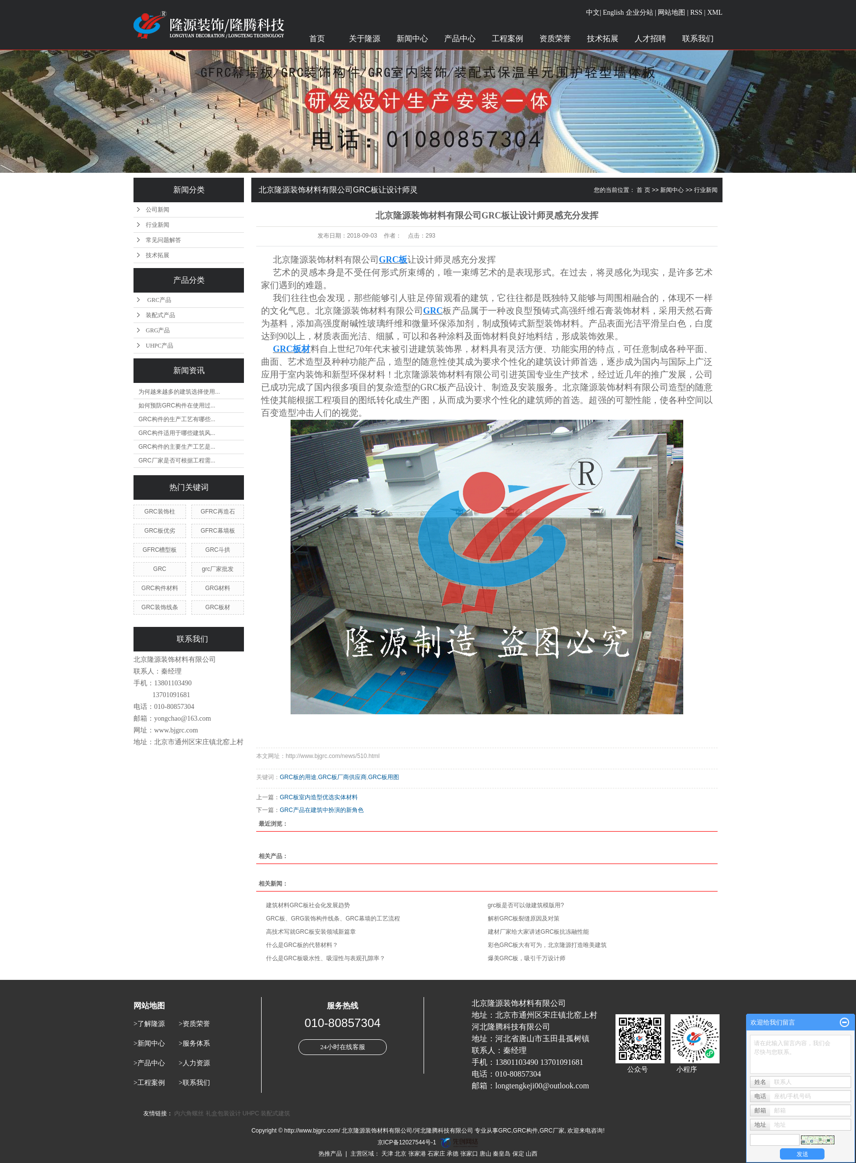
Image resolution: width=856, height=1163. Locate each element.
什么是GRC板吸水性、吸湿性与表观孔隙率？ (325, 958)
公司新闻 (157, 209)
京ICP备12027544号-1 (406, 1142)
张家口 (469, 1153)
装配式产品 (160, 315)
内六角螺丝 (189, 1113)
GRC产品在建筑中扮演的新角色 (322, 810)
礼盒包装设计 (223, 1113)
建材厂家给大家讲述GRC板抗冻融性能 (538, 931)
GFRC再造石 (218, 511)
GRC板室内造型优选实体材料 (319, 797)
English (613, 12)
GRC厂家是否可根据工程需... (176, 460)
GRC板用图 (383, 777)
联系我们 (698, 38)
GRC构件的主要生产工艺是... (176, 446)
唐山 (485, 1153)
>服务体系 (194, 1043)
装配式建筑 (275, 1113)
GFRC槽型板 (159, 549)
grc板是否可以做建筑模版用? (526, 905)
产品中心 (460, 38)
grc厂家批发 (218, 569)
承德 (452, 1153)
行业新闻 (157, 224)
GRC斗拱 (217, 549)
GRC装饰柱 (159, 511)
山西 (531, 1153)
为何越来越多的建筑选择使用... (179, 391)
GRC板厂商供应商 (342, 777)
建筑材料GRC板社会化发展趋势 (308, 905)
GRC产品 (158, 300)
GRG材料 (217, 588)
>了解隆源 (149, 1024)
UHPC (250, 1113)
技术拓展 (602, 38)
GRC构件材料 (159, 588)
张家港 (417, 1153)
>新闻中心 (149, 1043)
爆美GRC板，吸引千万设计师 (527, 958)
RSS (696, 12)
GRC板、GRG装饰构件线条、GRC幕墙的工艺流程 (333, 918)
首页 (317, 38)
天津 (387, 1153)
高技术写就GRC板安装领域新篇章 (311, 931)
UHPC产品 (159, 345)
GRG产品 (158, 330)
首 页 (643, 190)
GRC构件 (525, 1130)
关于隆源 (364, 38)
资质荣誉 (555, 38)
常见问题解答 (163, 240)
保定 (518, 1153)
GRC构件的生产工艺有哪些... (176, 419)
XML (714, 12)
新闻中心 (412, 38)
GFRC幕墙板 (218, 530)
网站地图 (671, 12)
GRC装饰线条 (159, 607)
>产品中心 (149, 1063)
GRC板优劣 (159, 530)
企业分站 (639, 12)
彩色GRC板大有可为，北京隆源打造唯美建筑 (547, 945)
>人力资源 (194, 1063)
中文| (593, 12)
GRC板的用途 (298, 777)
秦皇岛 (501, 1153)
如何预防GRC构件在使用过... (176, 405)
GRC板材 (217, 607)
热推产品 (330, 1153)
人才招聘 (650, 38)
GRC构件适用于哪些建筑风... (176, 433)
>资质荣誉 (194, 1024)
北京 (400, 1153)
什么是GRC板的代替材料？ (302, 945)
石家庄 (436, 1153)
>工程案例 (149, 1082)
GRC (159, 569)
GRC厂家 (551, 1130)
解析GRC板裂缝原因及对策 (524, 918)
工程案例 (507, 38)
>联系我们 (194, 1082)
